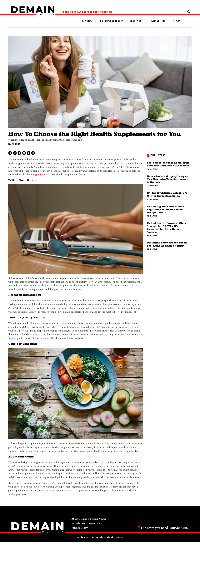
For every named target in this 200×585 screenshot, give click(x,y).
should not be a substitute (106, 451)
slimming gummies (36, 174)
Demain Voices (98, 518)
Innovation (158, 21)
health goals (43, 285)
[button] (188, 11)
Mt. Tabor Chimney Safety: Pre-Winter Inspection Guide (167, 194)
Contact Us (94, 523)
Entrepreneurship (111, 21)
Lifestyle (177, 21)
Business (87, 21)
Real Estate (137, 21)
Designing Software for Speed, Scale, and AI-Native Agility (167, 244)
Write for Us (78, 523)
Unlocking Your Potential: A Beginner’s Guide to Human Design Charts (165, 209)
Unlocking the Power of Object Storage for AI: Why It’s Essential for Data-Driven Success (167, 227)
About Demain (79, 518)
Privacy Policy (80, 527)
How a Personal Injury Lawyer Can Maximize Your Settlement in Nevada (167, 179)
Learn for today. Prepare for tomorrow (86, 12)
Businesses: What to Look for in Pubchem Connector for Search (168, 164)
